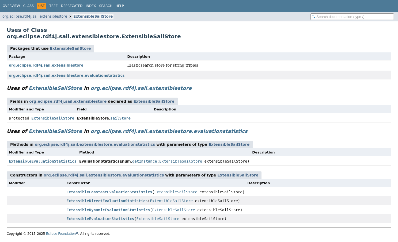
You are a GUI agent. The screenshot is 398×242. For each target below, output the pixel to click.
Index (91, 6)
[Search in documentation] (352, 16)
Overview (11, 6)
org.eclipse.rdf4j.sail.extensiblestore (34, 16)
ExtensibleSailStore (93, 16)
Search (105, 6)
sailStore (120, 118)
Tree (53, 6)
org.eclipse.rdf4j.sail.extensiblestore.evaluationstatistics (67, 76)
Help (120, 6)
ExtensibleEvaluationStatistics (43, 161)
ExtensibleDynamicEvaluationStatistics (108, 210)
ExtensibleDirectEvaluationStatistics (106, 201)
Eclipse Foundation (61, 234)
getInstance (144, 161)
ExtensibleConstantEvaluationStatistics (109, 192)
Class (28, 6)
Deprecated (72, 6)
